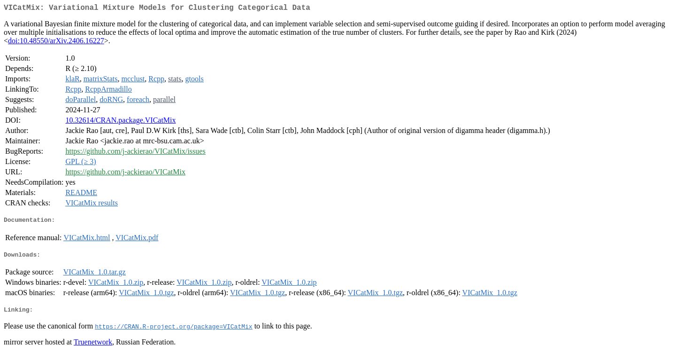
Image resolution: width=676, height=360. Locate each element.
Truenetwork (93, 348)
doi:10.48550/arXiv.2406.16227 (56, 43)
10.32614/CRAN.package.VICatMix (120, 122)
